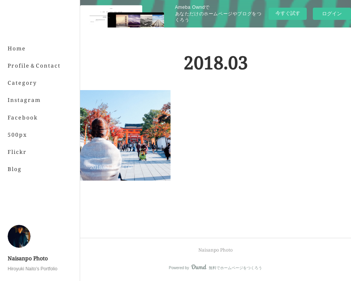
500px (17, 134)
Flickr (17, 151)
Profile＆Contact (34, 65)
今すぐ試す (287, 13)
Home (17, 48)
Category (22, 82)
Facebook (23, 117)
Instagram (24, 99)
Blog (15, 169)
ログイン (332, 13)
